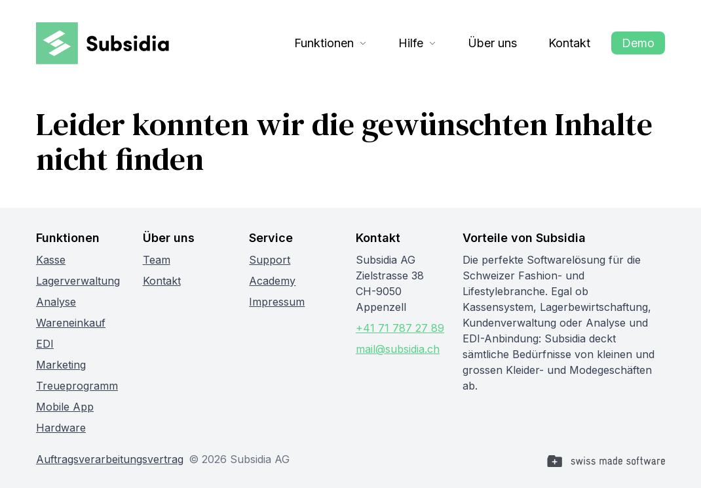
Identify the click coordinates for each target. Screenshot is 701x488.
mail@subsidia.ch (398, 349)
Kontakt (569, 43)
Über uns (492, 43)
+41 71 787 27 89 (400, 328)
